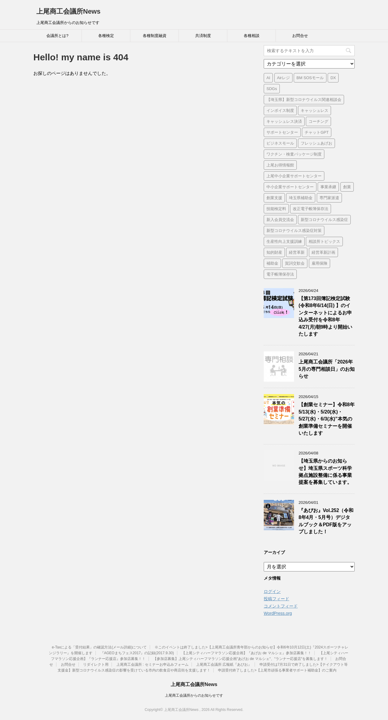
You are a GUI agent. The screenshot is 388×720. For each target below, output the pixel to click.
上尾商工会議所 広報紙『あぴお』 (224, 664)
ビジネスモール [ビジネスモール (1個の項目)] (280, 143)
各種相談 (251, 35)
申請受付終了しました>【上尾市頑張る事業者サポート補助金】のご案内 (277, 670)
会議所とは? (57, 35)
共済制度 (203, 35)
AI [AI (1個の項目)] (268, 77)
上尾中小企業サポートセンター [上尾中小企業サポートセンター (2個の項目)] (294, 176)
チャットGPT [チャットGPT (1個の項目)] (317, 132)
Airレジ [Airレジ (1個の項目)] (283, 77)
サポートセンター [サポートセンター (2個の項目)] (282, 132)
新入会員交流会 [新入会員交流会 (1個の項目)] (280, 219)
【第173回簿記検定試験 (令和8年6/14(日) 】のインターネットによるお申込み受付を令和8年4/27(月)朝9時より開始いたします (325, 316)
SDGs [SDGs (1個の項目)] (271, 88)
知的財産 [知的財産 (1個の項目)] (274, 252)
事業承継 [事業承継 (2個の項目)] (328, 187)
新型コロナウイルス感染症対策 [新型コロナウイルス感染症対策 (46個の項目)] (294, 230)
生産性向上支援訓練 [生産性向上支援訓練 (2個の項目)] (284, 241)
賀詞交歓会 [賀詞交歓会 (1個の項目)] (295, 263)
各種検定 (106, 35)
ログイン (272, 591)
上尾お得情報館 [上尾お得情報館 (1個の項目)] (280, 165)
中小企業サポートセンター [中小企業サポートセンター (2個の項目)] (290, 187)
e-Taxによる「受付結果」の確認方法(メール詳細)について (99, 647)
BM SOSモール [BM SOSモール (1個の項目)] (310, 77)
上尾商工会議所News (68, 11)
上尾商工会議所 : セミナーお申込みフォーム (152, 664)
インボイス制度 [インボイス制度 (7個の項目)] (280, 110)
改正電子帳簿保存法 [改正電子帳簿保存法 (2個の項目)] (310, 208)
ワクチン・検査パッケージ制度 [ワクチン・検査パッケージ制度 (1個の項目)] (294, 154)
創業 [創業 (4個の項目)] (347, 187)
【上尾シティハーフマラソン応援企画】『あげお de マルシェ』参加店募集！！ (246, 653)
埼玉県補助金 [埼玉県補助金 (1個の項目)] (301, 198)
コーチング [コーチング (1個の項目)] (318, 121)
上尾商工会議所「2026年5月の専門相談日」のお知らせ (327, 369)
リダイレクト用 (96, 664)
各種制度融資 (154, 35)
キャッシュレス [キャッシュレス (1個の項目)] (314, 110)
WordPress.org (278, 613)
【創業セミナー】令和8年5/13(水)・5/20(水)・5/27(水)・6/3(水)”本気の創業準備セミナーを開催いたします (327, 419)
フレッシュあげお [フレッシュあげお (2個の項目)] (316, 143)
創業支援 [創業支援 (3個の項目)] (274, 198)
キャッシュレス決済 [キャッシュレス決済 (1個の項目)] (284, 121)
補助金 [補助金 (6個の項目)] (272, 263)
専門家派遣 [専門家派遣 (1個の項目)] (329, 198)
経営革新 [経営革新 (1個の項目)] (297, 252)
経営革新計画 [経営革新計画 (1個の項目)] (323, 252)
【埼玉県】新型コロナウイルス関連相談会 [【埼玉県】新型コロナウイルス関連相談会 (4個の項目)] (303, 99)
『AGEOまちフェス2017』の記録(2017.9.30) (137, 653)
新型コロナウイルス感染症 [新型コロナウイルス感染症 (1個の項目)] (324, 219)
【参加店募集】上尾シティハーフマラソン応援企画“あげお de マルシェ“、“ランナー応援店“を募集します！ (240, 659)
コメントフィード (281, 606)
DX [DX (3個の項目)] (333, 77)
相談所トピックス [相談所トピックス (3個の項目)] (324, 241)
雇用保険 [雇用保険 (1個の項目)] (319, 263)
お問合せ (300, 35)
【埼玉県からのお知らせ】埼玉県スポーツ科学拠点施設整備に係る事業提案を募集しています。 (325, 471)
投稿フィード (276, 598)
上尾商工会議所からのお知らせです (194, 695)
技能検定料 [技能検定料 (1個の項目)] (276, 208)
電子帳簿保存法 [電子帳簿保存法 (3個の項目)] (280, 274)
